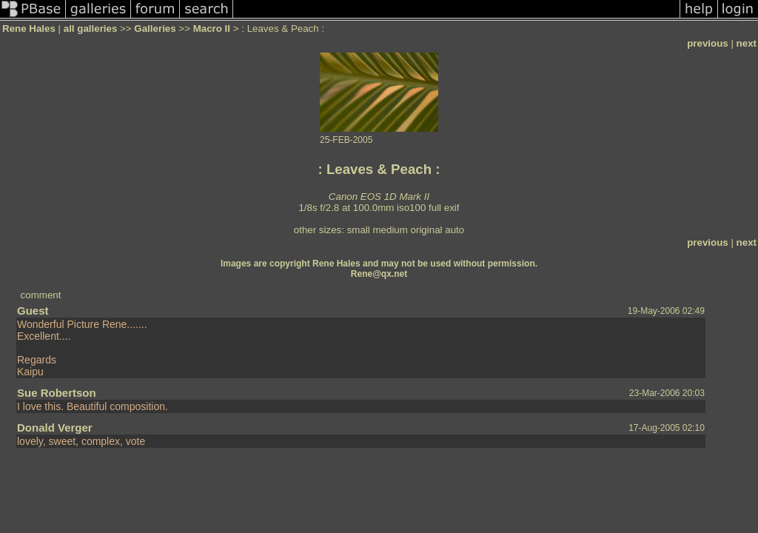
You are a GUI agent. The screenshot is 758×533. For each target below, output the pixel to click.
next (747, 43)
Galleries (154, 28)
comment (41, 295)
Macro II (211, 28)
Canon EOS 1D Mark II (379, 196)
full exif (444, 207)
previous (707, 43)
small (358, 229)
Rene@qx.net (379, 274)
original (427, 229)
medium (389, 229)
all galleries (91, 28)
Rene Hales (29, 28)
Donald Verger (55, 427)
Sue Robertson (56, 392)
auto (454, 229)
